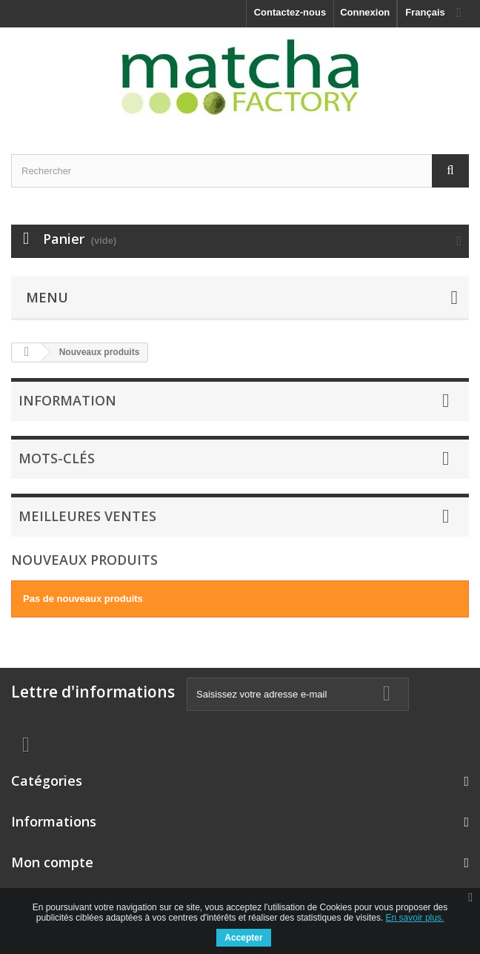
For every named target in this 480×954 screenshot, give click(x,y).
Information (67, 400)
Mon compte (52, 862)
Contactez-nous (290, 12)
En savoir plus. (415, 917)
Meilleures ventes (87, 516)
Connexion (365, 12)
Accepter (243, 938)
